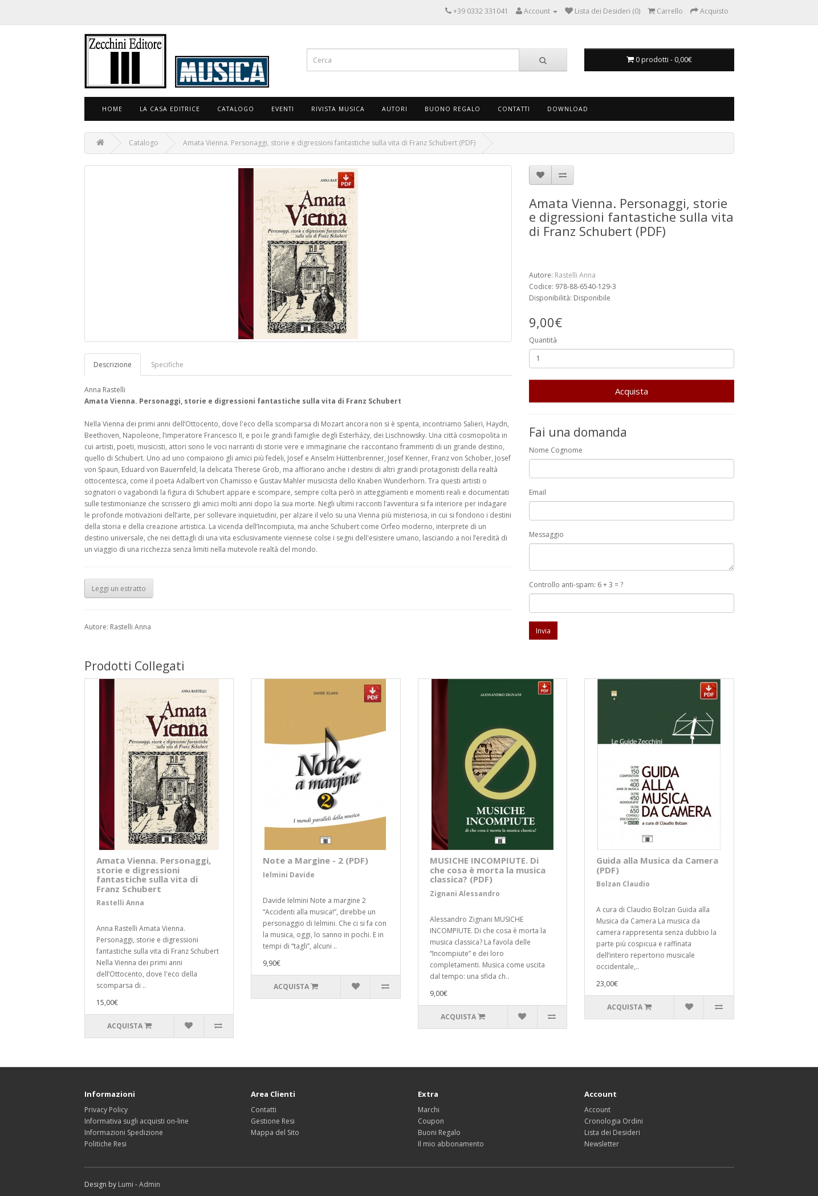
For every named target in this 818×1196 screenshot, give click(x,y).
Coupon (431, 1121)
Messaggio (546, 534)
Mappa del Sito (275, 1132)
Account (597, 1109)
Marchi (428, 1109)
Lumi (125, 1184)
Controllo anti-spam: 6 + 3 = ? (576, 584)
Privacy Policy (106, 1109)
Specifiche (167, 364)
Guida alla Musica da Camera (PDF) (657, 865)
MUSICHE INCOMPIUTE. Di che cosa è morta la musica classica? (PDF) (488, 870)
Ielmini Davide (289, 875)
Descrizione (112, 364)
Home (112, 109)
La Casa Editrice (170, 109)
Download (567, 109)
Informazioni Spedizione (123, 1132)
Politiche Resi (105, 1144)
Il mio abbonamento (451, 1144)
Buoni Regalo (439, 1132)
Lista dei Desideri (612, 1132)
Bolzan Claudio (623, 884)
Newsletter (601, 1144)
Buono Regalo (453, 109)
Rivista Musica (338, 109)
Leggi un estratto (119, 588)
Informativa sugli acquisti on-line (136, 1121)
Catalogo (235, 109)
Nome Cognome (556, 450)
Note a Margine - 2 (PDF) (315, 860)
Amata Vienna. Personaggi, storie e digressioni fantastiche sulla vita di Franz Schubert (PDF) (329, 143)
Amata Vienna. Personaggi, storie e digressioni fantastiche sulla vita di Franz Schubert (153, 874)
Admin (149, 1184)
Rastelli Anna (575, 275)
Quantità (543, 340)
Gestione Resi (273, 1121)
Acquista (631, 391)
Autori (395, 109)
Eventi (282, 109)
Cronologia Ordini (613, 1121)
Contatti (514, 109)
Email (537, 492)
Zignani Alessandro (465, 893)
